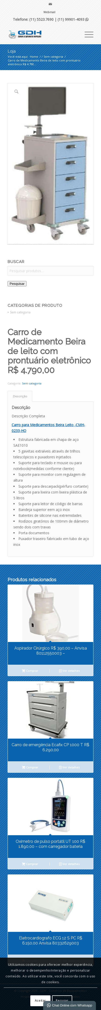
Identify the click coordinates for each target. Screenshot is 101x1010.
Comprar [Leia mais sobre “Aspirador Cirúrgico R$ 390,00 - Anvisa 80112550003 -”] (30, 671)
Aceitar (40, 1000)
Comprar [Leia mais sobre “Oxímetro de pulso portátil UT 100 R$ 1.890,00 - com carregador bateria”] (30, 864)
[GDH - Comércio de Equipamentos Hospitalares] (42, 34)
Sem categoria (20, 312)
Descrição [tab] (20, 396)
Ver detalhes (69, 671)
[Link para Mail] (50, 4)
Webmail (49, 12)
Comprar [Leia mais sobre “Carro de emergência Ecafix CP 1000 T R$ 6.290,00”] (30, 767)
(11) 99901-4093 (73, 19)
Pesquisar (17, 284)
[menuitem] (49, 12)
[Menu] (86, 34)
